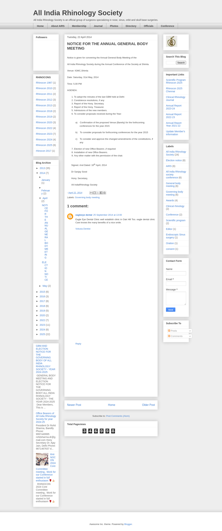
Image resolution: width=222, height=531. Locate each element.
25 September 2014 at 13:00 (107, 215)
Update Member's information (175, 133)
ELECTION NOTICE (45, 271)
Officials (148, 26)
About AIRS (58, 26)
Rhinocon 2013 (44, 105)
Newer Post (74, 404)
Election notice (174, 160)
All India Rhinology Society (78, 13)
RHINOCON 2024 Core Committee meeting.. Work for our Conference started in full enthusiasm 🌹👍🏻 (46, 467)
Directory (131, 26)
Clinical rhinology (175, 206)
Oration (170, 243)
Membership (79, 26)
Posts (172, 330)
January (45, 180)
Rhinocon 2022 (44, 128)
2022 (43, 320)
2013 (43, 168)
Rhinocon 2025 (44, 145)
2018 (43, 306)
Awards (170, 200)
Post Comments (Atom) (118, 416)
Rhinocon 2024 (44, 139)
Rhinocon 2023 (44, 133)
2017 (43, 301)
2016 (43, 296)
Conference (167, 26)
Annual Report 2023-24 (174, 107)
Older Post (148, 404)
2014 (43, 173)
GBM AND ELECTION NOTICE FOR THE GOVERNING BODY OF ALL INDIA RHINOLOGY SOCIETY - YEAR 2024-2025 (45, 358)
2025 (43, 334)
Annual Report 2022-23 (174, 116)
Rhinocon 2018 (44, 111)
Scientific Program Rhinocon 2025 (176, 81)
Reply (78, 343)
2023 (43, 324)
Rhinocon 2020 (44, 122)
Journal (98, 26)
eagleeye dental (83, 215)
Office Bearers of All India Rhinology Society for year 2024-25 (46, 417)
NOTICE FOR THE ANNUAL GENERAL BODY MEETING (45, 231)
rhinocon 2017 (43, 150)
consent (170, 249)
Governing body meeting (87, 197)
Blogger (128, 524)
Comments (175, 336)
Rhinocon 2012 (44, 99)
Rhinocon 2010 (44, 88)
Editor (169, 229)
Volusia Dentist (82, 228)
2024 (43, 329)
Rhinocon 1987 (44, 82)
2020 (43, 315)
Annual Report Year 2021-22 (174, 124)
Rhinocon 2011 (44, 94)
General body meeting (173, 185)
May (45, 285)
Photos (114, 26)
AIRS (169, 166)
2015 (43, 291)
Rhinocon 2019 (44, 116)
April (44, 198)
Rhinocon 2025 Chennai (174, 90)
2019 (43, 310)
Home (40, 26)
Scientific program (175, 220)
